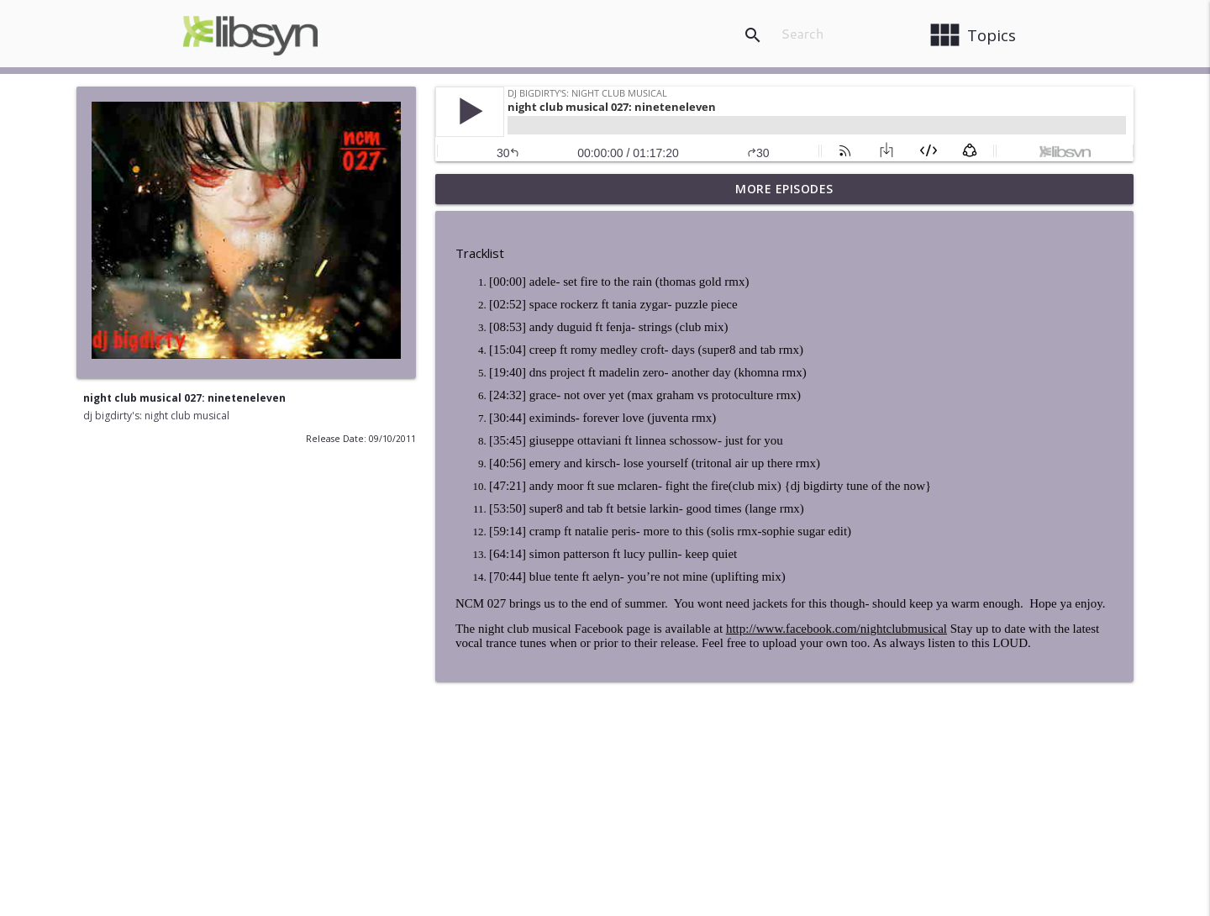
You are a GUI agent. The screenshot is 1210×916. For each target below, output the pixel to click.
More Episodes (784, 189)
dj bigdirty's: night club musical (156, 415)
